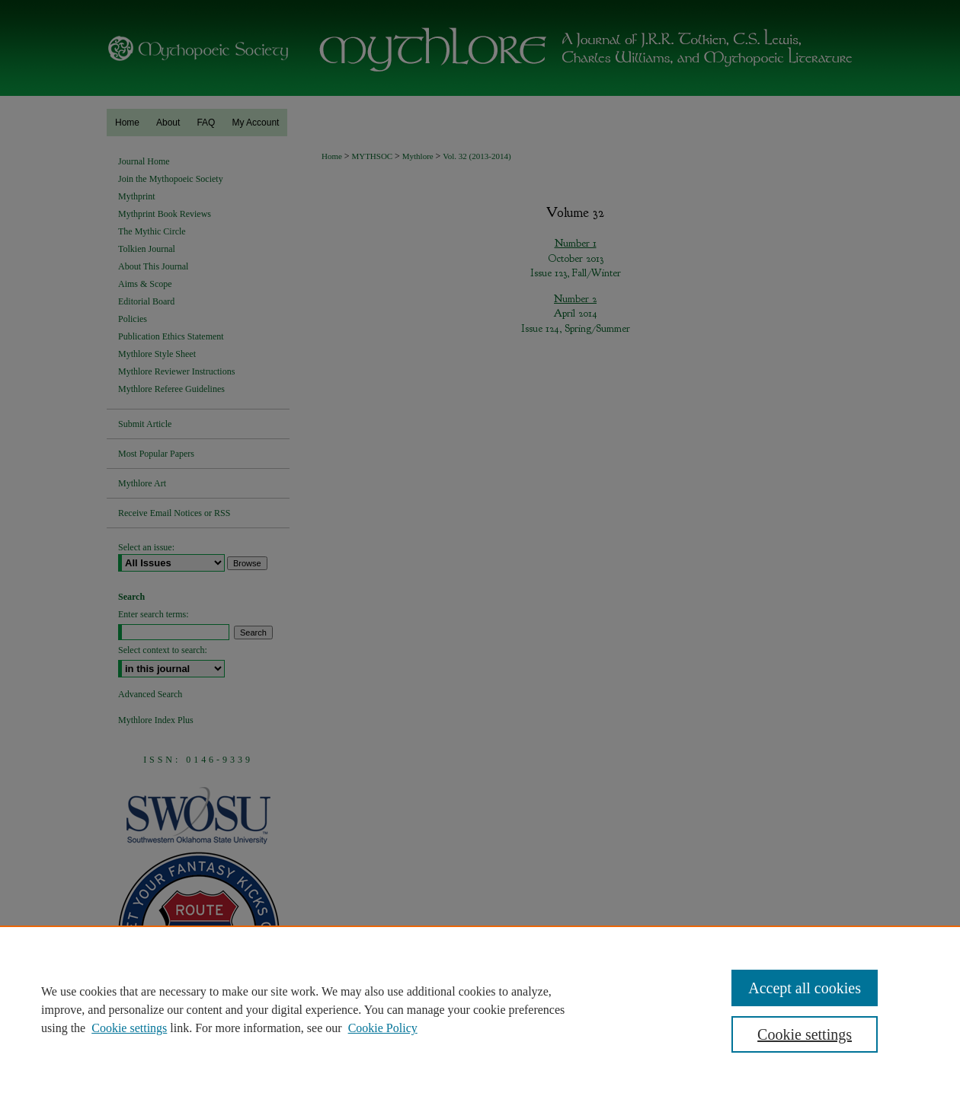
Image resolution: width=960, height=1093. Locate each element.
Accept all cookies (804, 988)
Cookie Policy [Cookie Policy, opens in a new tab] (383, 1027)
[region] (480, 1009)
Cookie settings (129, 1027)
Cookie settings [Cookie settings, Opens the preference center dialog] (804, 1034)
